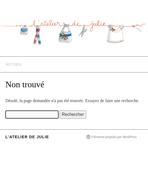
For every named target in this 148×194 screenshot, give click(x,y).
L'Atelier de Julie (27, 137)
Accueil (14, 64)
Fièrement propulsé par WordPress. (114, 137)
